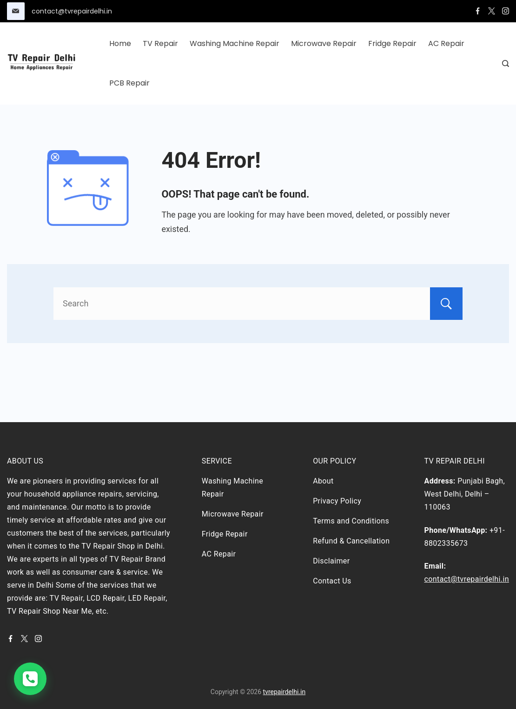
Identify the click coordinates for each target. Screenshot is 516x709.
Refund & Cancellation (351, 541)
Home (120, 43)
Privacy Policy (337, 501)
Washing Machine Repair (234, 43)
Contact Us (332, 580)
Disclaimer (331, 561)
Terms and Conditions (351, 521)
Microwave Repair (324, 43)
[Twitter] (491, 10)
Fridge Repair (392, 43)
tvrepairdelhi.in (284, 692)
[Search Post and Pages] (505, 63)
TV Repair (160, 43)
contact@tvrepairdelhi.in (72, 11)
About (323, 481)
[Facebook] (477, 10)
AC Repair (446, 43)
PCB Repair (129, 83)
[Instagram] (505, 10)
